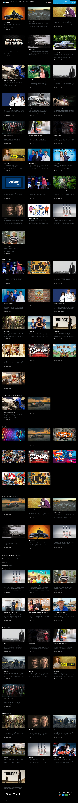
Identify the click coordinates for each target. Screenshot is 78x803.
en (50, 2)
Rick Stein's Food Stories (60, 615)
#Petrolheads (7, 22)
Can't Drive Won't (58, 19)
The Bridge (57, 333)
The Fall (6, 219)
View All (12, 261)
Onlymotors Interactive (10, 50)
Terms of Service (10, 798)
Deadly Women (58, 136)
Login (73, 2)
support (31, 798)
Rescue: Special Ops (59, 761)
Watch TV (12, 1)
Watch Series (25, 1)
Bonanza (6, 360)
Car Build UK (57, 52)
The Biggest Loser (33, 219)
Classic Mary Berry (8, 247)
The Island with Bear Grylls (61, 191)
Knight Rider (32, 80)
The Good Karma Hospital (35, 588)
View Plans (56, 2)
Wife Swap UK (7, 191)
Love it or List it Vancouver (10, 615)
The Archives (32, 49)
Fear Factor (6, 164)
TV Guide (32, 1)
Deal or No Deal (33, 191)
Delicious (56, 219)
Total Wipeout (57, 164)
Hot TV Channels (14, 3)
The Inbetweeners (33, 164)
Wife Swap (31, 333)
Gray (55, 80)
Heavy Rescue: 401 (33, 108)
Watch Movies (18, 1)
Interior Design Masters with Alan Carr (39, 615)
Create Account (65, 2)
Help (52, 798)
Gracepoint (6, 674)
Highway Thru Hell (8, 136)
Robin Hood (7, 333)
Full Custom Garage (59, 108)
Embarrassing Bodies (9, 108)
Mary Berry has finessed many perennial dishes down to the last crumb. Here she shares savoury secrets (13, 251)
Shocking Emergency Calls (35, 136)
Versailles (6, 761)
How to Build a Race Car (10, 80)
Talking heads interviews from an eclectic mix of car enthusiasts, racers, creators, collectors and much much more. (14, 26)
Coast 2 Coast (32, 21)
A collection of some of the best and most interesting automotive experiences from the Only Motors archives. (39, 53)
